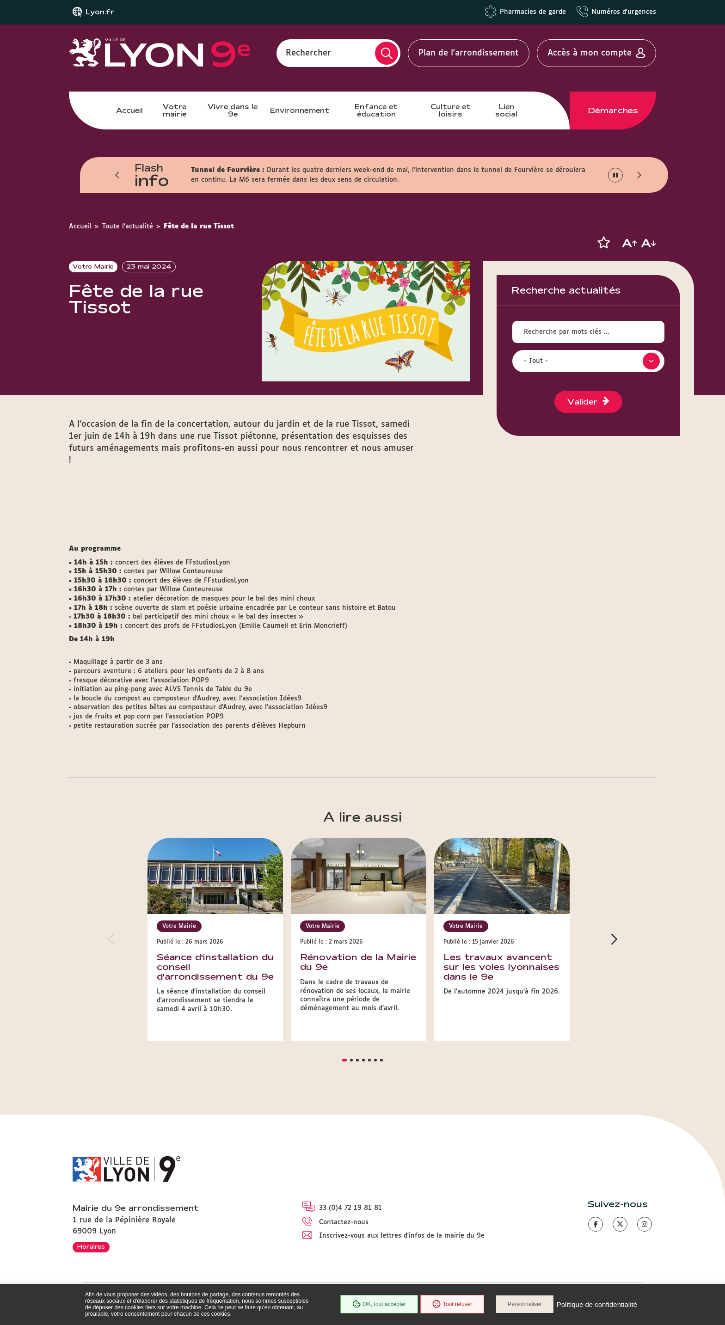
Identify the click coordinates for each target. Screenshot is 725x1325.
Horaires (91, 1246)
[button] (117, 175)
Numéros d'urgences (623, 12)
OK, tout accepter (379, 1304)
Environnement (299, 110)
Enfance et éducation (376, 110)
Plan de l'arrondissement (468, 53)
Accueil (129, 110)
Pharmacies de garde (533, 12)
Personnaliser (524, 1304)
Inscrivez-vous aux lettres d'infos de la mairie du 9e (402, 1236)
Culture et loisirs (450, 110)
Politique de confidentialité (597, 1304)
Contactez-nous (344, 1222)
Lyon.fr (100, 12)
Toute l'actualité (127, 226)
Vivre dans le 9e (233, 110)
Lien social (506, 110)
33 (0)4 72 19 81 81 (350, 1208)
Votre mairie (174, 110)
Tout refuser (452, 1304)
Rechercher (308, 53)
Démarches (613, 110)
